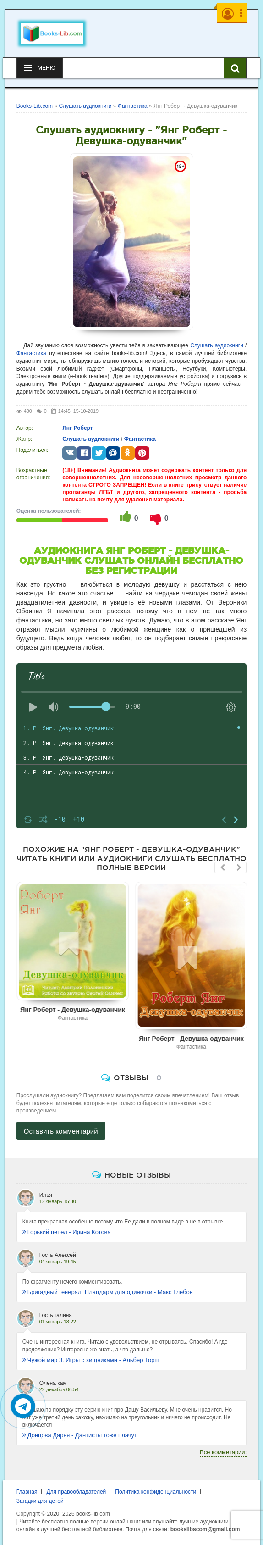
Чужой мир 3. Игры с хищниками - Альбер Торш (90, 1359)
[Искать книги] (235, 68)
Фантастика (31, 353)
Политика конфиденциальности (155, 1492)
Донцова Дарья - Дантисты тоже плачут (79, 1435)
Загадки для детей (40, 1501)
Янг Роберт (77, 428)
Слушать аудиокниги (216, 345)
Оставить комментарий (61, 1131)
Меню (39, 67)
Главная (27, 1492)
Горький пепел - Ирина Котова (66, 1231)
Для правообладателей (76, 1492)
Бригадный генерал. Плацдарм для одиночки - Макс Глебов (107, 1292)
